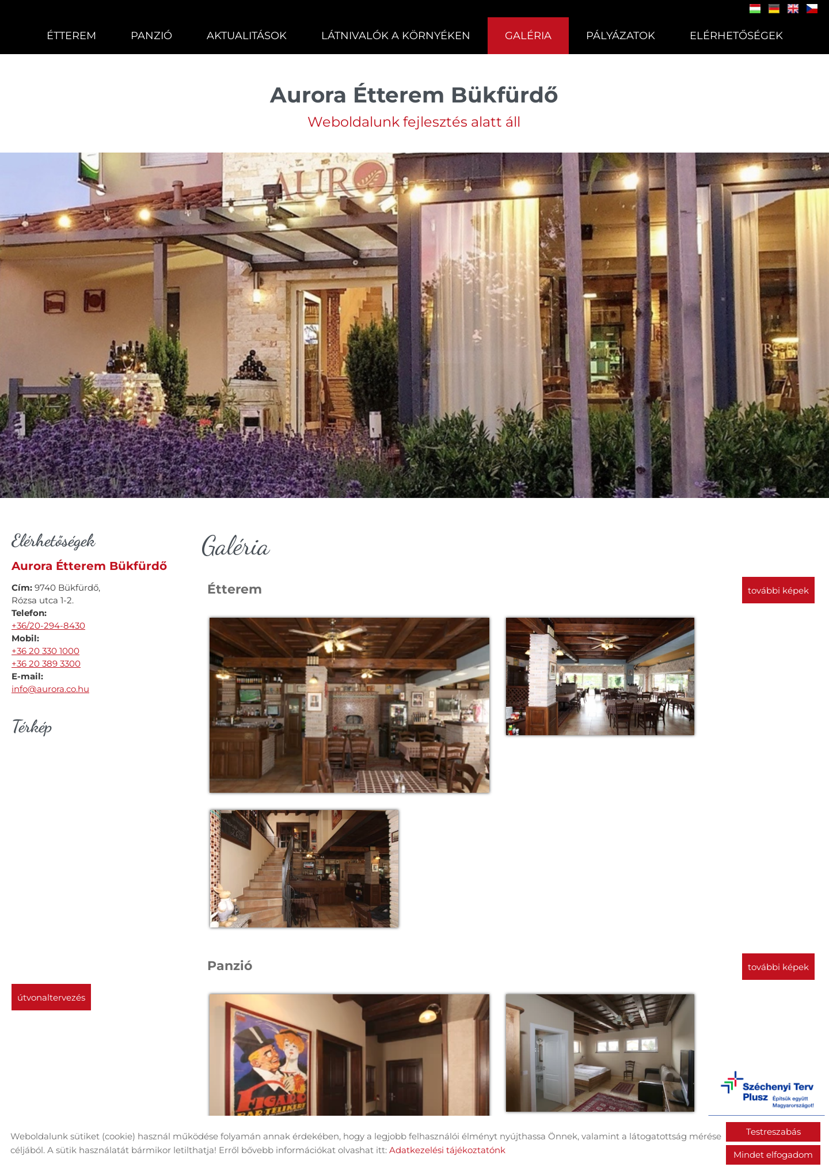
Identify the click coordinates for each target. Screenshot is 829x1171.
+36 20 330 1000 (45, 649)
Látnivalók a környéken (395, 35)
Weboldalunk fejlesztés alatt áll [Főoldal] (415, 102)
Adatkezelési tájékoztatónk (447, 1150)
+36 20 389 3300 (46, 661)
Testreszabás (773, 1131)
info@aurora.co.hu (50, 687)
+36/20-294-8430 (48, 623)
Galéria (527, 35)
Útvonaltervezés (51, 995)
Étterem (71, 35)
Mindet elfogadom (773, 1154)
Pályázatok (620, 35)
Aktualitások (247, 35)
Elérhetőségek (735, 35)
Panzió (151, 35)
